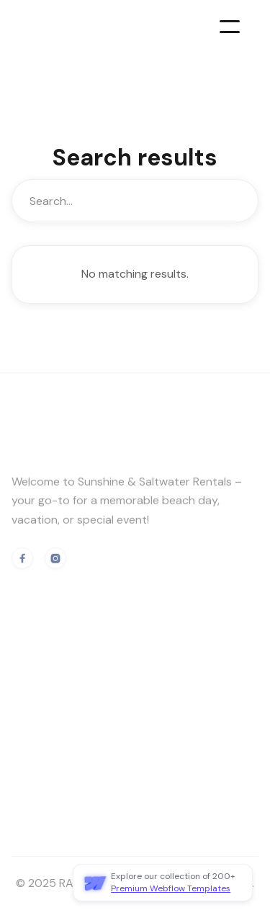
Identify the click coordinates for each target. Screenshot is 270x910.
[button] (230, 27)
